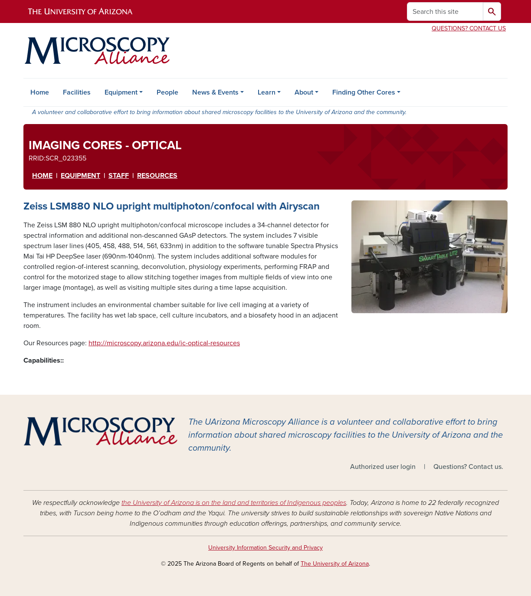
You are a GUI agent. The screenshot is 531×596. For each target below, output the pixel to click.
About (304, 92)
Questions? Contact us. (468, 466)
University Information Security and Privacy (265, 547)
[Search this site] (445, 11)
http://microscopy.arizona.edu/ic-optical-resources (164, 343)
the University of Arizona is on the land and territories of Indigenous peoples (233, 502)
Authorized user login (383, 466)
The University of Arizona (335, 563)
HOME (42, 175)
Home (39, 92)
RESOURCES (157, 175)
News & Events (215, 92)
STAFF (118, 175)
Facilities (77, 92)
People (167, 92)
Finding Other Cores (363, 92)
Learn (266, 92)
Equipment (121, 92)
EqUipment (80, 175)
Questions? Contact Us (469, 28)
